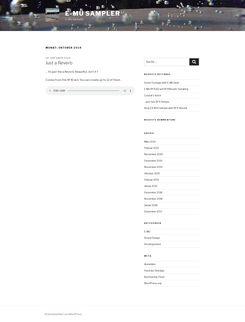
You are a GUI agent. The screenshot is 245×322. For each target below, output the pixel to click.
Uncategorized (152, 244)
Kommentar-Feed (154, 276)
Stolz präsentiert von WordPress (63, 314)
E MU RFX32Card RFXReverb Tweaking (166, 89)
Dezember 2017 (153, 211)
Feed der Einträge (154, 270)
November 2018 (153, 198)
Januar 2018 (150, 205)
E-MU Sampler (92, 13)
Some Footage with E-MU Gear (161, 82)
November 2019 (153, 167)
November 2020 (153, 154)
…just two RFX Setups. (157, 101)
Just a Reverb (58, 62)
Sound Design (152, 237)
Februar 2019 (151, 179)
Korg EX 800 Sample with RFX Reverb (165, 108)
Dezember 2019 (153, 160)
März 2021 (150, 141)
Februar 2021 (151, 147)
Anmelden (150, 264)
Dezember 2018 (153, 192)
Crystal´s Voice (152, 95)
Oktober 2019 (152, 173)
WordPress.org (152, 283)
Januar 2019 (150, 186)
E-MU (147, 231)
